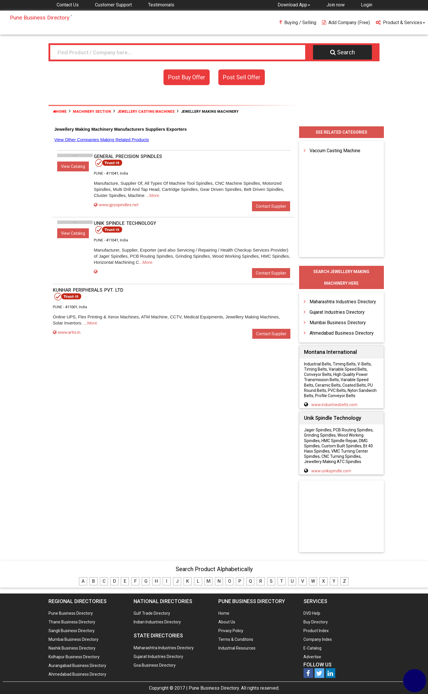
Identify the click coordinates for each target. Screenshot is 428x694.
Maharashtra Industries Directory (343, 301)
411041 (112, 173)
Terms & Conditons (235, 639)
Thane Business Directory (71, 622)
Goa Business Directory (155, 665)
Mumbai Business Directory (338, 322)
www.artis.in (66, 332)
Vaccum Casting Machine (335, 150)
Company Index (317, 639)
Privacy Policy (230, 630)
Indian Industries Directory (157, 622)
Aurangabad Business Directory (77, 665)
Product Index (316, 630)
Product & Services (400, 22)
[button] (294, 4)
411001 (71, 307)
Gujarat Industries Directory (337, 312)
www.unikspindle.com (331, 471)
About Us (226, 622)
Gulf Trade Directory (152, 613)
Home (59, 112)
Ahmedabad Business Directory (342, 333)
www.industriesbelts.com (334, 404)
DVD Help (311, 613)
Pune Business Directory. (214, 688)
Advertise (312, 656)
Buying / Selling (298, 22)
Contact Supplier (271, 206)
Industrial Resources (237, 648)
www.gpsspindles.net (116, 204)
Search (342, 52)
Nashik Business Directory (72, 648)
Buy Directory (315, 622)
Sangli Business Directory (71, 630)
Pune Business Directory (70, 613)
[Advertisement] (341, 516)
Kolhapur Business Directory (74, 656)
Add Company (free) (346, 22)
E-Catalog (312, 648)
